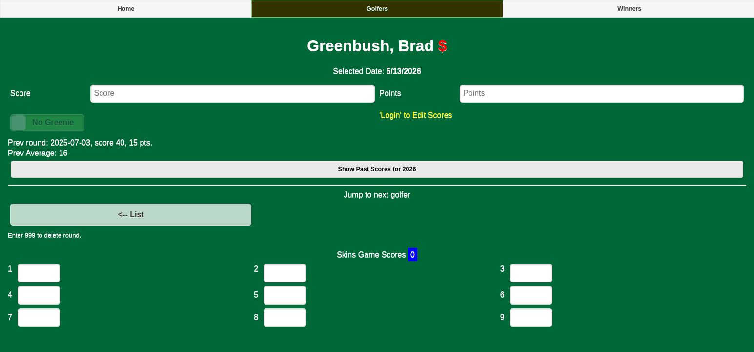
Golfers (377, 8)
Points (390, 93)
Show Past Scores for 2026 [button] (377, 169)
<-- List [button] (131, 214)
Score (20, 93)
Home (126, 8)
